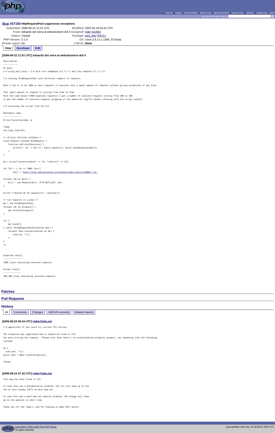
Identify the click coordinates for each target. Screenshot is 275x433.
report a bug (205, 13)
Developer (23, 48)
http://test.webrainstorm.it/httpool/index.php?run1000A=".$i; (60, 172)
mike (88, 31)
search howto (237, 13)
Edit (37, 48)
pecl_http (90, 35)
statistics (250, 13)
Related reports (84, 312)
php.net (169, 13)
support (178, 13)
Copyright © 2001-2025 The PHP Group (36, 427)
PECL (101, 35)
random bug (261, 13)
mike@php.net (42, 321)
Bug (5, 24)
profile (96, 31)
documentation (191, 13)
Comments (20, 312)
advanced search (221, 13)
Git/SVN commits (58, 312)
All (6, 312)
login (272, 13)
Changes (37, 312)
